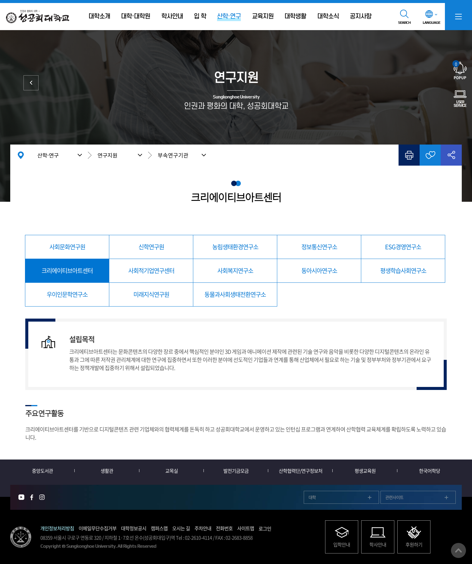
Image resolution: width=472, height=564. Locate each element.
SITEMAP (458, 16)
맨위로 (458, 550)
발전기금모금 (236, 470)
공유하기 (451, 155)
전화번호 (224, 528)
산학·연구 (48, 155)
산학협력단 (31, 82)
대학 (312, 497)
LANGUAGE (431, 22)
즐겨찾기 (430, 155)
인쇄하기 (409, 155)
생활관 (107, 470)
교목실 (171, 470)
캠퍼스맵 (159, 528)
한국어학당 (429, 470)
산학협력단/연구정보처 (300, 470)
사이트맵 (245, 528)
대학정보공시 (133, 528)
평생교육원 (365, 470)
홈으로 (20, 155)
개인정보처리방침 (57, 528)
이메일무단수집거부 (97, 528)
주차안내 (202, 528)
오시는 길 (181, 528)
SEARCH (404, 22)
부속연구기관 (173, 155)
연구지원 (107, 155)
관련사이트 (394, 497)
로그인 (265, 528)
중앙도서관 (42, 470)
